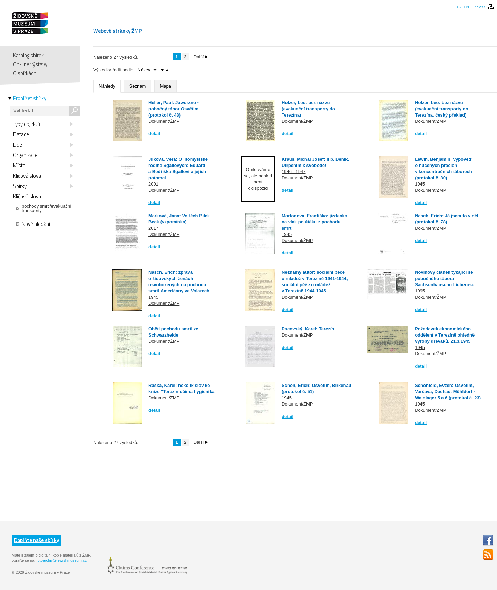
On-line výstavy (30, 64)
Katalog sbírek (28, 55)
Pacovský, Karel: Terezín (308, 328)
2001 (153, 184)
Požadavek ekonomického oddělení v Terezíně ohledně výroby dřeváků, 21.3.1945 (445, 335)
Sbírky (43, 186)
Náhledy (107, 86)
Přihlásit (478, 7)
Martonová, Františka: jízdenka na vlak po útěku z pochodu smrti (314, 222)
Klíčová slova (43, 176)
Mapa (165, 86)
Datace (43, 134)
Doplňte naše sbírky (36, 540)
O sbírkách (24, 73)
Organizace (43, 155)
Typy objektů (43, 124)
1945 (420, 184)
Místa (43, 165)
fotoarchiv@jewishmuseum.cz (61, 560)
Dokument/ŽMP (163, 121)
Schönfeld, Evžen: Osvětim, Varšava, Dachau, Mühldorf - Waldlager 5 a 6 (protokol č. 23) (448, 391)
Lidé (43, 145)
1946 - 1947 (293, 171)
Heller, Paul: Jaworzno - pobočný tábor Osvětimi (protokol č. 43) (174, 109)
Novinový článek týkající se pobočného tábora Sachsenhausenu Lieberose (444, 278)
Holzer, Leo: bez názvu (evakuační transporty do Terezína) (308, 109)
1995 (420, 290)
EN (466, 7)
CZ (459, 7)
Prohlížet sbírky (29, 98)
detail (154, 133)
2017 (153, 228)
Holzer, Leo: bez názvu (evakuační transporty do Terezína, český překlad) (441, 109)
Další (201, 56)
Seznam (137, 86)
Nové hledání (33, 224)
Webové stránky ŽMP (117, 31)
